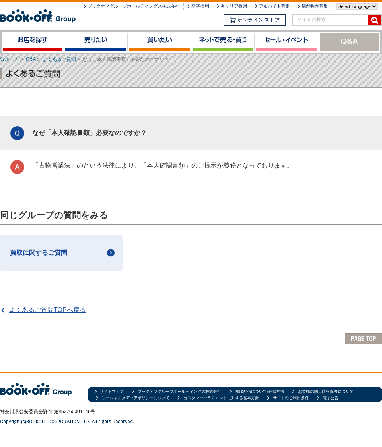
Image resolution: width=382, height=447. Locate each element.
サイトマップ (112, 391)
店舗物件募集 (315, 6)
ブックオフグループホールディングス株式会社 (133, 6)
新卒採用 (200, 6)
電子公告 (331, 398)
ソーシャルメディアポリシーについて (136, 398)
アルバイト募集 (274, 6)
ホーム (12, 59)
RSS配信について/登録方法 (259, 391)
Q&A (31, 59)
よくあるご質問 (59, 59)
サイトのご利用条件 (291, 398)
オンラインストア (254, 20)
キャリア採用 (234, 6)
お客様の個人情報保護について (326, 391)
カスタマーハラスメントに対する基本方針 (221, 398)
